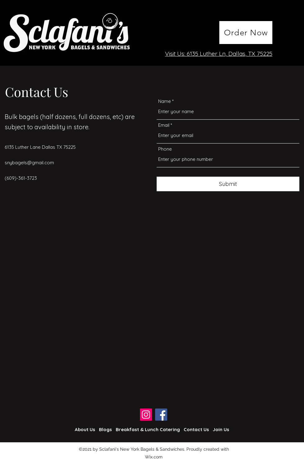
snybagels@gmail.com (29, 163)
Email (163, 125)
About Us (85, 429)
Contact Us (196, 429)
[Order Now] (245, 32)
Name (164, 101)
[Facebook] (161, 415)
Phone (165, 149)
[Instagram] (146, 415)
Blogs (105, 429)
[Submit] (228, 184)
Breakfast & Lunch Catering (148, 429)
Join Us (221, 429)
